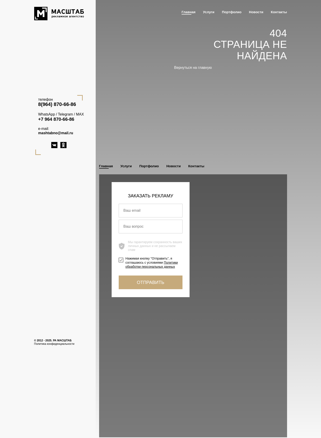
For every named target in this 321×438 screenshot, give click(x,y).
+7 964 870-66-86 (56, 119)
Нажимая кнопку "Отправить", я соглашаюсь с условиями (152, 262)
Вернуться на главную (193, 68)
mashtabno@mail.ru (55, 133)
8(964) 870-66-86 (57, 104)
